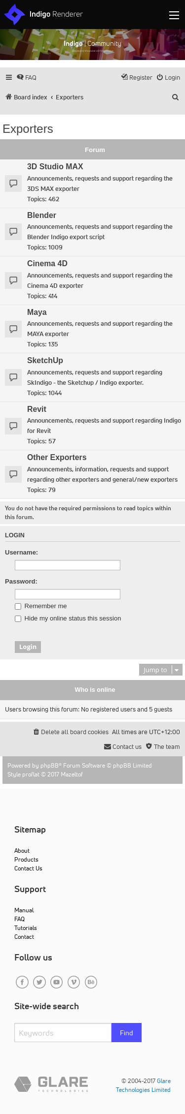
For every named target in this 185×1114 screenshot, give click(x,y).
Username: (21, 552)
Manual (24, 910)
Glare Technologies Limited (143, 1085)
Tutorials (25, 928)
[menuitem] (26, 77)
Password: (21, 581)
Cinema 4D (47, 263)
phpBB (49, 765)
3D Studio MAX (55, 166)
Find (126, 1032)
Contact (24, 936)
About (22, 850)
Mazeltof (72, 774)
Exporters (27, 128)
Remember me (41, 606)
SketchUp (45, 360)
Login (15, 535)
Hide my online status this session (68, 618)
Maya (37, 312)
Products (26, 859)
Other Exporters (57, 457)
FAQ (19, 919)
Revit (36, 409)
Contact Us (28, 868)
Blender (41, 215)
